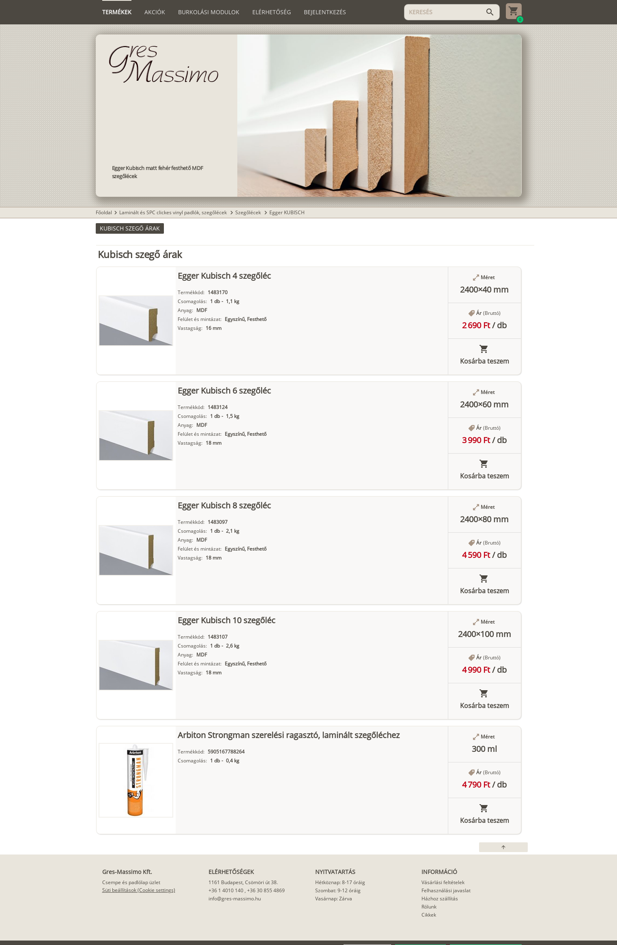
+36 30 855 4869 (266, 890)
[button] (130, 228)
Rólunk (428, 906)
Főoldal (104, 212)
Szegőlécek (248, 212)
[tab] (117, 12)
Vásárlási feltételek (442, 882)
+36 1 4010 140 (226, 890)
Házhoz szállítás (439, 898)
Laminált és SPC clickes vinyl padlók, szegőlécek (173, 212)
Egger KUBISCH (287, 212)
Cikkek (428, 914)
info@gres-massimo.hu (235, 898)
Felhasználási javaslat (446, 890)
